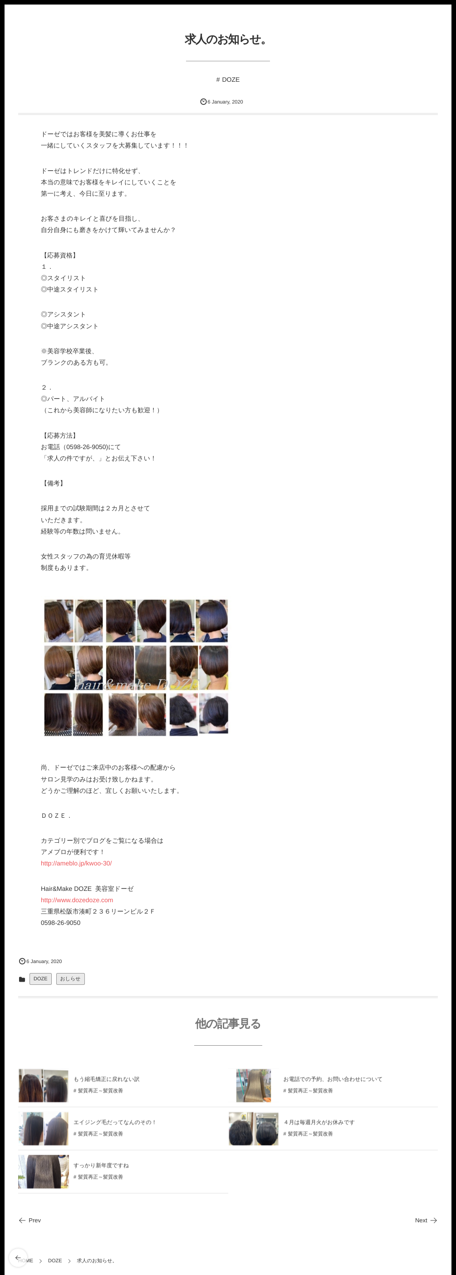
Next (426, 1220)
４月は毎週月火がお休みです (319, 1125)
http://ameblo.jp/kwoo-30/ (76, 863)
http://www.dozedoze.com (77, 900)
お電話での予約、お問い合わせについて (333, 1081)
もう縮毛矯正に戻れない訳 (107, 1081)
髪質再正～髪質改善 (100, 1094)
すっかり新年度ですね (101, 1168)
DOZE (231, 79)
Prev (29, 1220)
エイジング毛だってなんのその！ (115, 1125)
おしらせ (70, 979)
